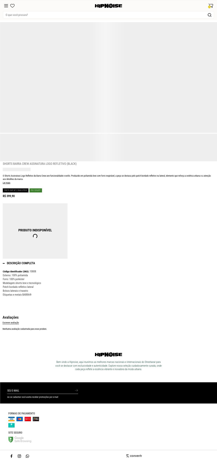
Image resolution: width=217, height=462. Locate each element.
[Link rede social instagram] (19, 456)
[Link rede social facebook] (11, 456)
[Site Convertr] (108, 456)
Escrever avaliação (11, 322)
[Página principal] (108, 6)
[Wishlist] (12, 6)
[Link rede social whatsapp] (27, 456)
